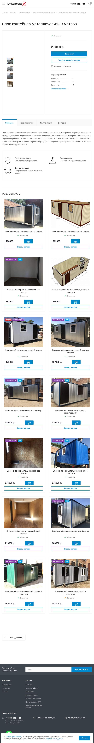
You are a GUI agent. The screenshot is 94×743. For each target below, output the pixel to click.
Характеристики (26, 123)
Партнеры (6, 688)
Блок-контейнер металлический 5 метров (23, 350)
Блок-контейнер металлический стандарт (23, 410)
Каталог (29, 680)
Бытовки (28, 685)
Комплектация (46, 123)
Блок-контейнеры (32, 688)
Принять (85, 738)
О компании (6, 685)
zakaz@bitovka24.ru (76, 718)
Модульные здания (33, 699)
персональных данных (54, 739)
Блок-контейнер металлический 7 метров (23, 232)
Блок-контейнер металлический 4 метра (70, 531)
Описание (9, 123)
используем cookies (14, 737)
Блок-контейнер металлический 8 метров (70, 232)
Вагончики (29, 692)
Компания (6, 680)
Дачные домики (31, 695)
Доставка (62, 123)
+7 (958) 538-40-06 (77, 4)
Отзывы (5, 692)
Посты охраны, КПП (33, 702)
